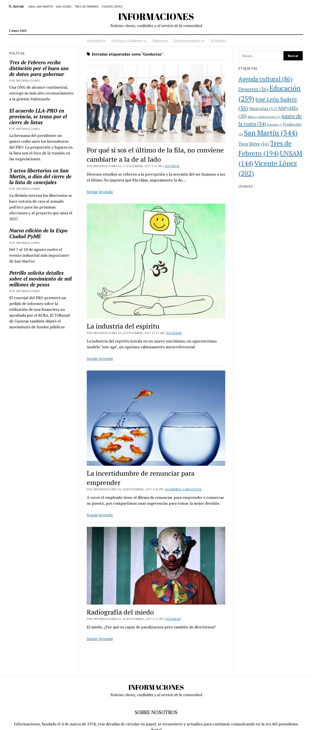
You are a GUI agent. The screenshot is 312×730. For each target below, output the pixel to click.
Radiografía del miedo (120, 611)
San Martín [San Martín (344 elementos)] (271, 132)
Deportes (160, 40)
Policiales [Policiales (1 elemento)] (274, 124)
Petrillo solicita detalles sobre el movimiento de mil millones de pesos (40, 278)
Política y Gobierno (126, 40)
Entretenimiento (187, 40)
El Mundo (218, 40)
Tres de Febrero (87, 6)
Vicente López (112, 6)
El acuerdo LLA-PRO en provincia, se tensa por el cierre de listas (38, 116)
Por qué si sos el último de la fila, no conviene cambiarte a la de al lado (155, 154)
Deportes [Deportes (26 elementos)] (253, 89)
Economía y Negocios (184, 489)
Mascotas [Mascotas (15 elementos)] (263, 108)
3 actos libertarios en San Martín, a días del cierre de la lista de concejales (40, 176)
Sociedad (94, 40)
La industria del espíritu (123, 326)
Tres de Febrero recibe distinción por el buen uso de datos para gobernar (39, 68)
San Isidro (64, 6)
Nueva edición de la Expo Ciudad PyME (38, 233)
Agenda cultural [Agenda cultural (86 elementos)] (265, 79)
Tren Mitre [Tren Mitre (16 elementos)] (253, 144)
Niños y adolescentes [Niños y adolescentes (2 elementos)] (264, 117)
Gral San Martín (41, 6)
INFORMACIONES (156, 16)
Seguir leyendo (100, 191)
